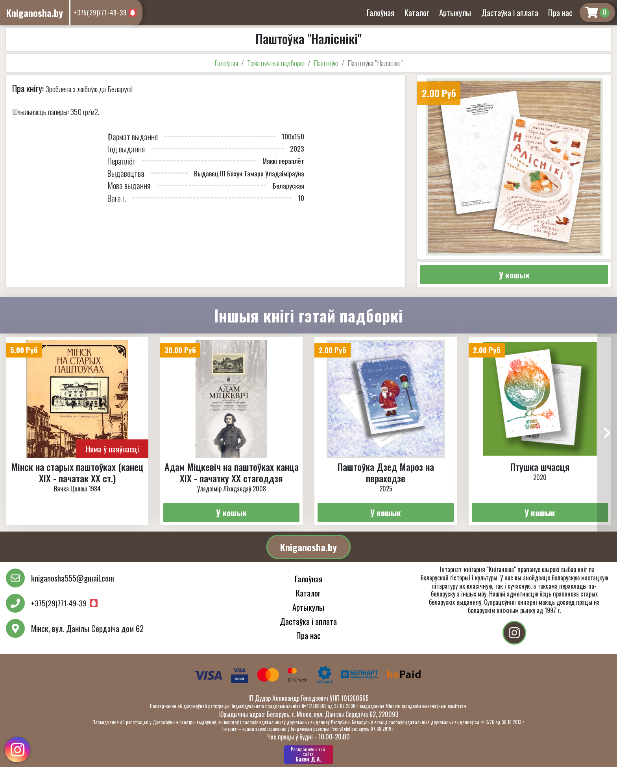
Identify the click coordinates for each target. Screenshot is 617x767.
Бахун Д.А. (308, 754)
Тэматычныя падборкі (276, 63)
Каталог (417, 12)
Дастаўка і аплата (509, 12)
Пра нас (560, 12)
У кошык (514, 275)
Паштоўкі (326, 63)
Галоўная (380, 12)
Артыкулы (455, 12)
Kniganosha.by (308, 547)
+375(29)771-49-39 (100, 12)
